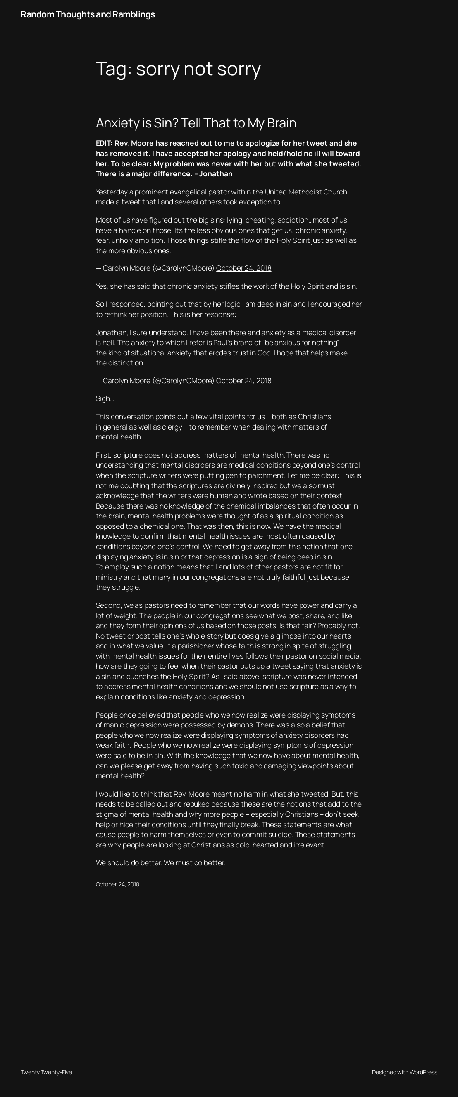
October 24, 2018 (243, 268)
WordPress (423, 1072)
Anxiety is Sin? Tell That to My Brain (196, 122)
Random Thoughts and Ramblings (88, 14)
